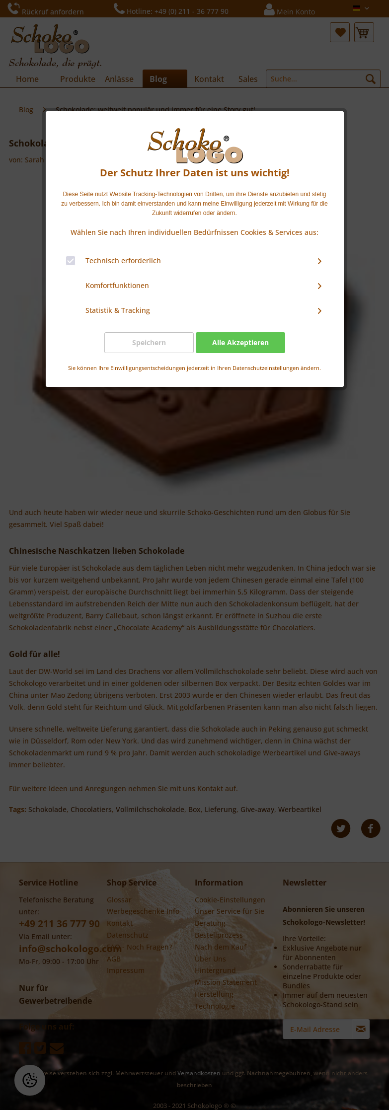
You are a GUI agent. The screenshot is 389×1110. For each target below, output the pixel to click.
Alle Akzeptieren (240, 342)
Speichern (149, 342)
